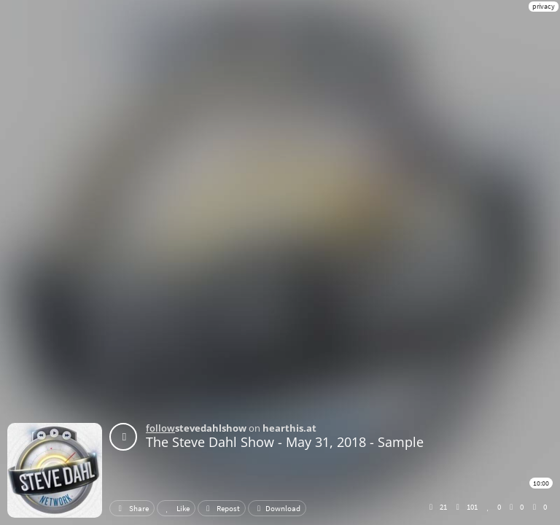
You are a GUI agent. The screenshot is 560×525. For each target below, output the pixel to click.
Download (277, 508)
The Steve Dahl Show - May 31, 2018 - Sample (285, 442)
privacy (543, 6)
